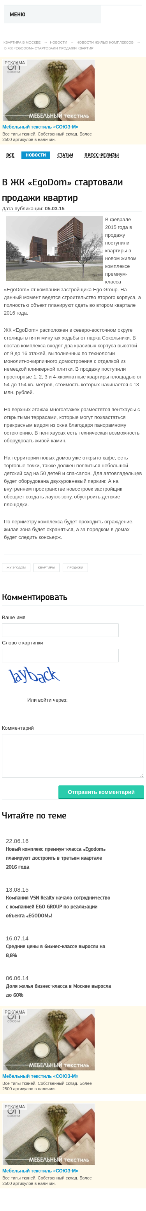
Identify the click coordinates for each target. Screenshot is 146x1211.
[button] (33, 712)
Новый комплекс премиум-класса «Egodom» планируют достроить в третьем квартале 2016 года (56, 858)
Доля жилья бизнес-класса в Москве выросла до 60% (58, 990)
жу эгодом (16, 567)
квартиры (46, 567)
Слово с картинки (22, 643)
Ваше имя (13, 617)
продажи (75, 567)
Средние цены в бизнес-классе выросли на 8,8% (55, 951)
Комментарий (18, 728)
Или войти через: (47, 700)
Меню (18, 14)
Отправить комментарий (101, 792)
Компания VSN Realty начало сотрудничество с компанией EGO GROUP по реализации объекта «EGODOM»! (58, 907)
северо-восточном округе (103, 330)
